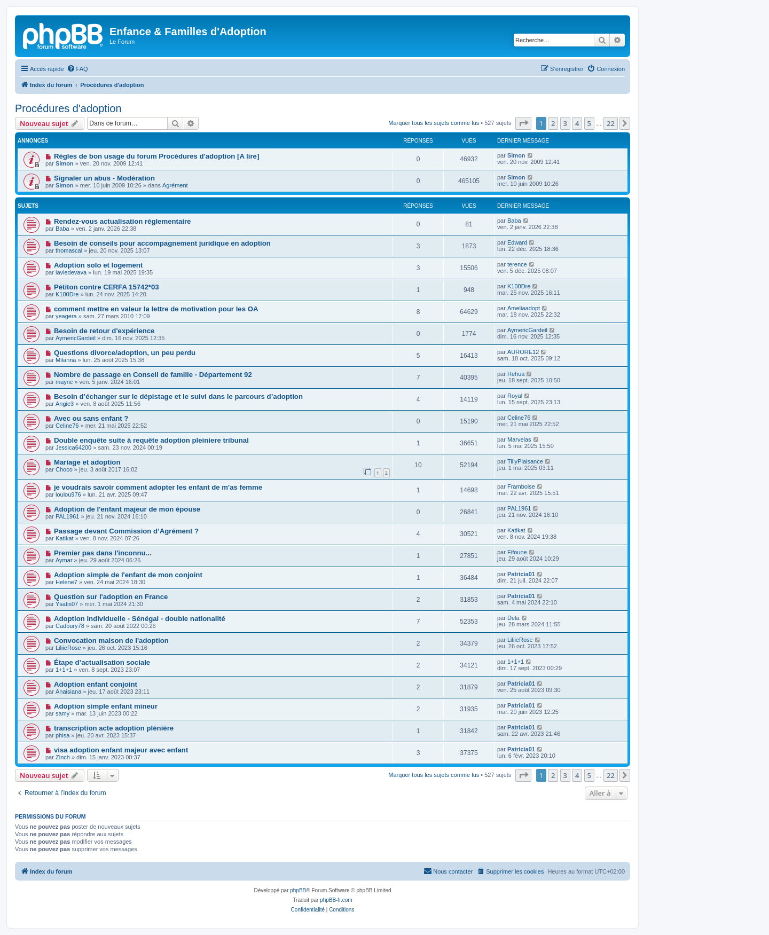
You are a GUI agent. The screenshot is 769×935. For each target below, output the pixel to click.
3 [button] (565, 123)
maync (64, 382)
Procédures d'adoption (68, 108)
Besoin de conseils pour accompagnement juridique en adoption (162, 243)
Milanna (66, 360)
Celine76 (67, 425)
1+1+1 (64, 669)
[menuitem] (77, 68)
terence (517, 264)
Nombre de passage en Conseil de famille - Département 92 (153, 375)
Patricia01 (521, 574)
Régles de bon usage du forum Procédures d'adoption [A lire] (156, 156)
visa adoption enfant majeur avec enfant (121, 750)
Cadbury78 (70, 626)
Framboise (521, 486)
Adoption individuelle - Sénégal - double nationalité (139, 619)
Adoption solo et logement (98, 265)
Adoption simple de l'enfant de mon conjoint (128, 575)
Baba (62, 228)
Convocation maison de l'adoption (111, 641)
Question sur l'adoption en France (111, 597)
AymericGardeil (76, 338)
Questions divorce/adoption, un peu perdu (124, 353)
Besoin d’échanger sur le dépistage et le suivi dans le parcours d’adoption (178, 396)
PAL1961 (67, 516)
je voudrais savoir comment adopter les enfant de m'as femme (158, 487)
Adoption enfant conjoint (95, 684)
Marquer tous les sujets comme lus (433, 123)
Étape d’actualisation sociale (102, 662)
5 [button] (589, 123)
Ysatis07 (67, 604)
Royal (514, 395)
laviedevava (71, 272)
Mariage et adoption (87, 462)
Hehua (515, 374)
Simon (65, 163)
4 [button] (577, 123)
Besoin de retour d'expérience (104, 331)
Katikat (65, 538)
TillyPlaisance (525, 461)
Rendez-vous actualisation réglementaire (122, 221)
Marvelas (519, 439)
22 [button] (611, 123)
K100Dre (67, 294)
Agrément (175, 185)
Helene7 (66, 582)
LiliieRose (68, 648)
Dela (513, 618)
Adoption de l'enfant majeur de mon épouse (127, 509)
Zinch (63, 757)
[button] (523, 123)
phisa (62, 735)
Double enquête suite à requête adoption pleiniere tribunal (151, 440)
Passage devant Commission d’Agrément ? (126, 531)
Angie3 (65, 403)
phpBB (298, 890)
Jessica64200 (73, 447)
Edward (517, 242)
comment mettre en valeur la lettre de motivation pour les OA (156, 309)
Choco (64, 469)
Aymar (64, 560)
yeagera (66, 316)
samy (62, 713)
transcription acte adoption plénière (114, 728)
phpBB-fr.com (336, 900)
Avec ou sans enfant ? (91, 418)
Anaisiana (68, 691)
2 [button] (553, 123)
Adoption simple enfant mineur (106, 706)
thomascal (69, 250)
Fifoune (517, 552)
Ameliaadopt (523, 308)
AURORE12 (523, 352)
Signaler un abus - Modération (104, 178)
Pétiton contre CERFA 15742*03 (106, 287)
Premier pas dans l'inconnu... (103, 553)
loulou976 (68, 494)
